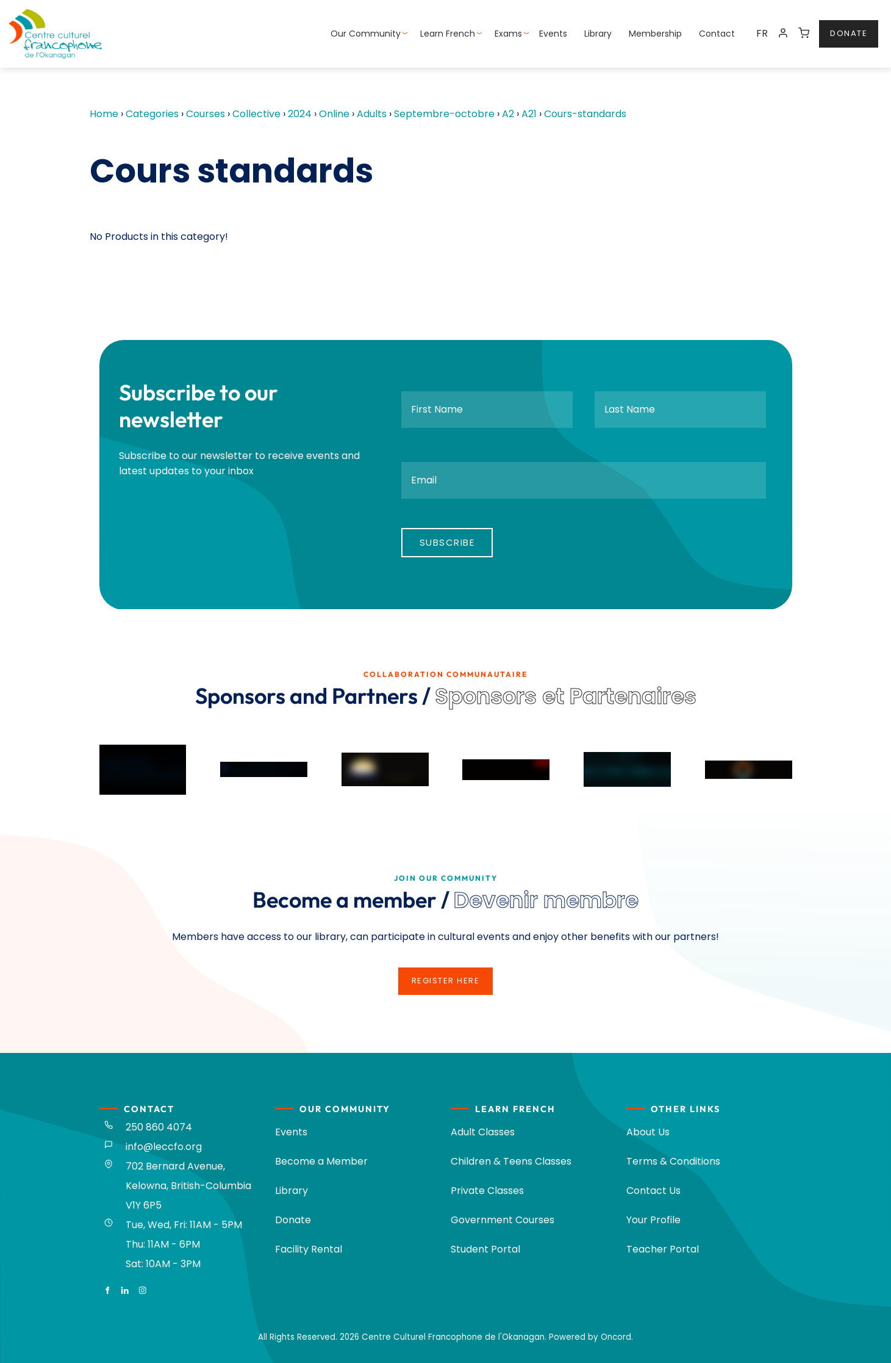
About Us (648, 1132)
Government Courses (502, 1220)
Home (104, 114)
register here (446, 974)
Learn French (447, 33)
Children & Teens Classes (511, 1161)
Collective (256, 114)
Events (553, 33)
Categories (152, 114)
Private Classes (487, 1191)
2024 (300, 114)
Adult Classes (483, 1132)
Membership (655, 33)
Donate (293, 1220)
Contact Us (653, 1191)
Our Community (366, 33)
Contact (717, 33)
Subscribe (447, 542)
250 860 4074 (159, 1127)
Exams (508, 33)
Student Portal (485, 1249)
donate (837, 27)
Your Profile (653, 1220)
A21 (529, 114)
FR (762, 33)
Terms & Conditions (673, 1161)
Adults (372, 114)
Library (598, 33)
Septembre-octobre (444, 114)
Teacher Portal (662, 1249)
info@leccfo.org (164, 1147)
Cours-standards (585, 114)
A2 (508, 114)
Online (334, 114)
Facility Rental (308, 1249)
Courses (205, 114)
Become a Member (321, 1161)
